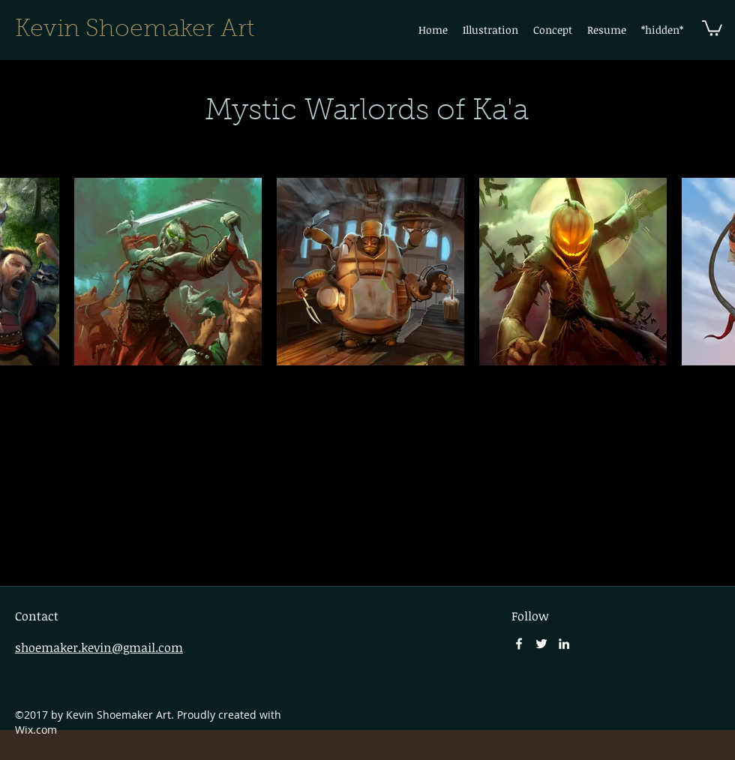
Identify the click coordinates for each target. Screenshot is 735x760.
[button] (490, 30)
